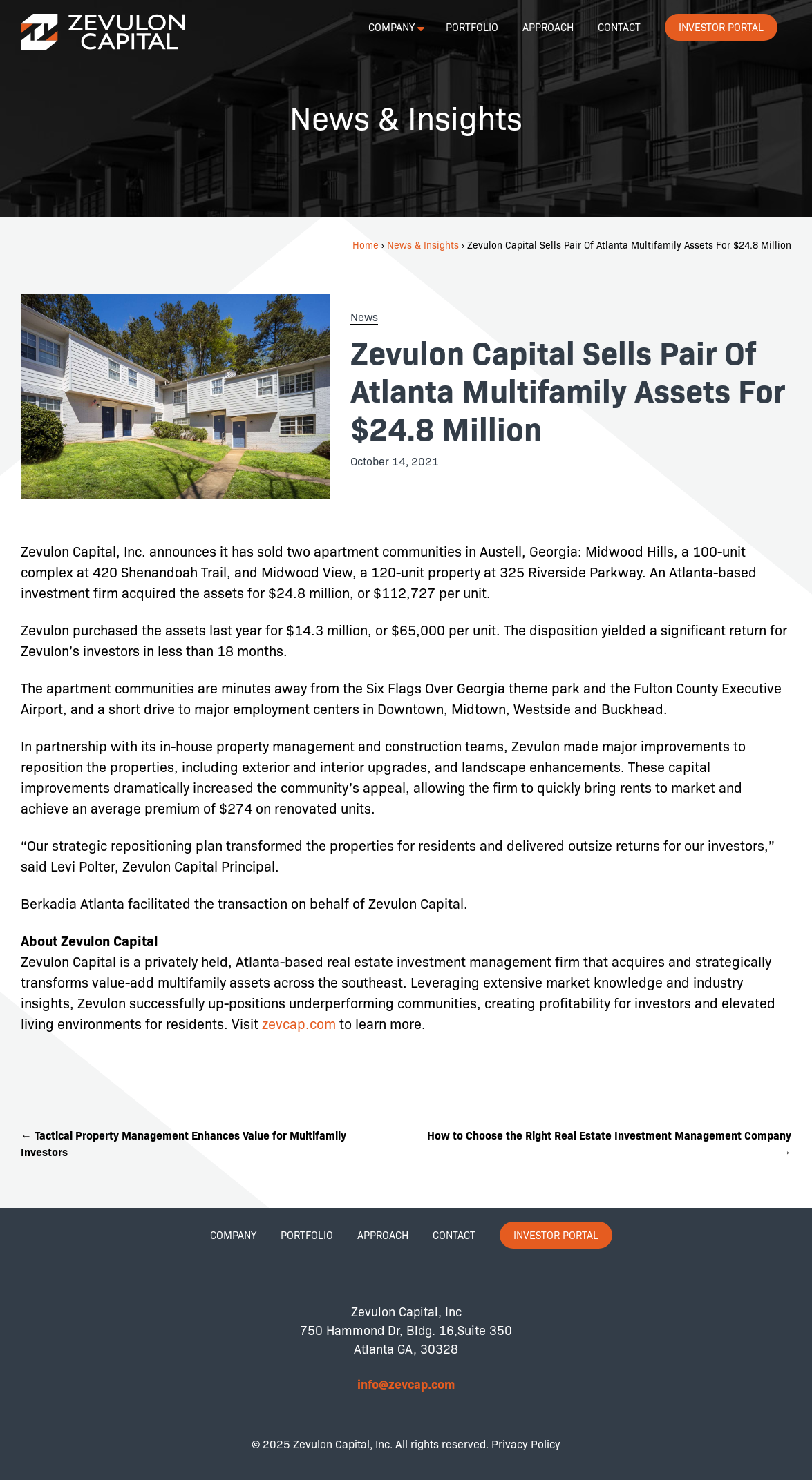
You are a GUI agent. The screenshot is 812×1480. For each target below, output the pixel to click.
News (364, 316)
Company (391, 27)
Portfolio (472, 27)
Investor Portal (721, 27)
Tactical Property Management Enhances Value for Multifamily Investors (183, 1143)
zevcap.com (300, 1023)
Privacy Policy (525, 1443)
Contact (619, 27)
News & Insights (423, 244)
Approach (548, 27)
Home (365, 244)
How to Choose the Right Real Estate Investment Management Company (609, 1143)
